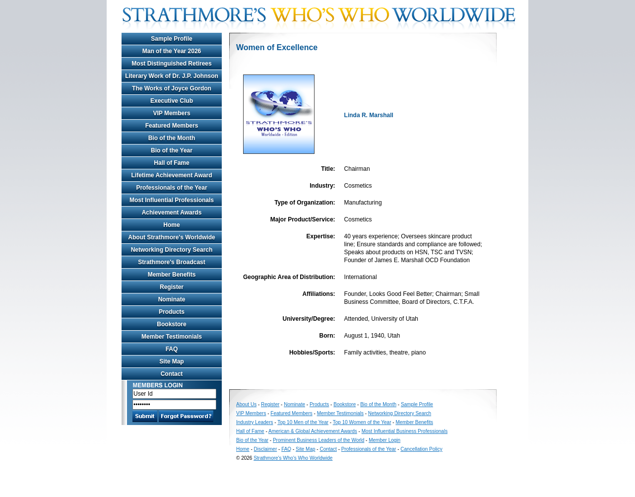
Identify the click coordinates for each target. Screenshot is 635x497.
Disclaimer (265, 449)
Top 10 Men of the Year (302, 422)
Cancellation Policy (421, 449)
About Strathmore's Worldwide (171, 237)
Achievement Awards (172, 212)
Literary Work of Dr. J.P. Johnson (171, 75)
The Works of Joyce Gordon (171, 88)
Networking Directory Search (172, 249)
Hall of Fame (171, 162)
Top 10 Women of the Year (362, 422)
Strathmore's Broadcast (171, 262)
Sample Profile (171, 38)
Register (172, 287)
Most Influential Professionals (171, 200)
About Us (246, 404)
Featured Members (171, 125)
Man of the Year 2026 (171, 51)
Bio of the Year (171, 150)
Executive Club (171, 100)
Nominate (172, 299)
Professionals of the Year (171, 187)
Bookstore (171, 324)
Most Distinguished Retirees (171, 63)
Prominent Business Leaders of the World (318, 440)
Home (171, 224)
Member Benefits (172, 274)
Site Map (171, 361)
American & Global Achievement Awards (312, 431)
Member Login (384, 440)
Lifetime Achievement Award (171, 175)
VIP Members (171, 113)
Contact (172, 373)
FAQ (172, 349)
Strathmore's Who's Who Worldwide (293, 458)
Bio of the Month (171, 138)
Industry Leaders (254, 422)
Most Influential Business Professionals (404, 431)
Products (172, 311)
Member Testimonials (171, 336)
